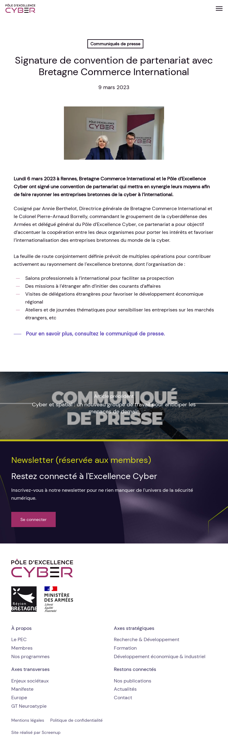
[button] (219, 8)
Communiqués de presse (115, 44)
